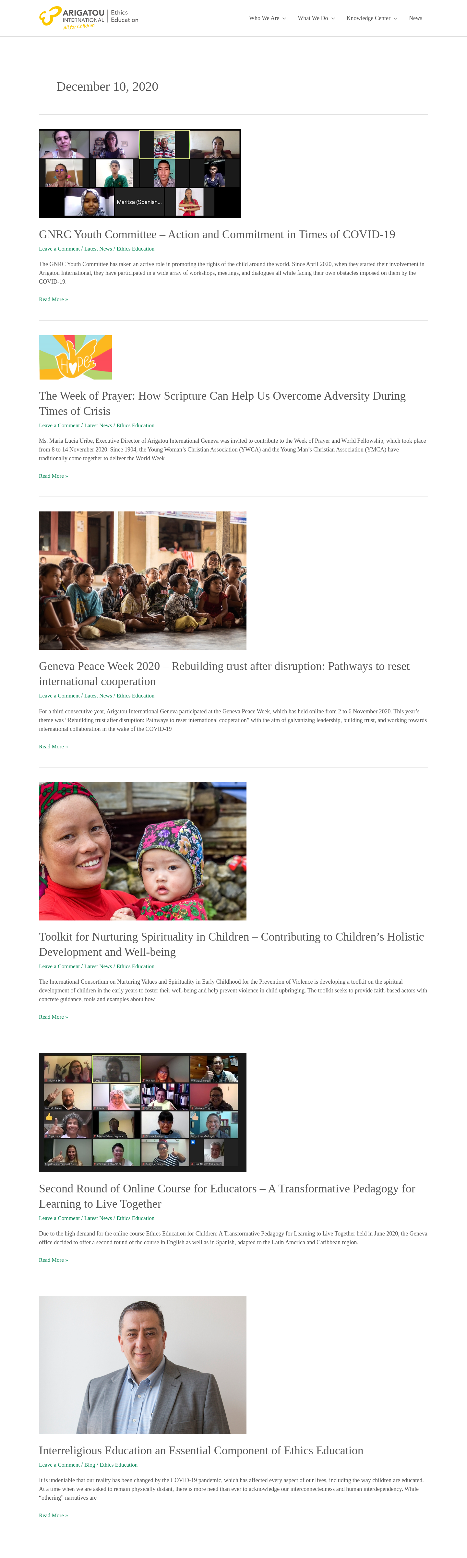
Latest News (100, 248)
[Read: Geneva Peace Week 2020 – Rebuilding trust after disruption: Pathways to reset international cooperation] (142, 579)
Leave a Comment (60, 248)
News (415, 18)
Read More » (54, 298)
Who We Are (264, 18)
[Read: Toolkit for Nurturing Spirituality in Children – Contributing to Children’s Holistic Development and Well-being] (142, 850)
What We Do (313, 18)
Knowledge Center (368, 18)
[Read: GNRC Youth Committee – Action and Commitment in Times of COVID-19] (140, 173)
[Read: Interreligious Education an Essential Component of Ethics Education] (142, 1363)
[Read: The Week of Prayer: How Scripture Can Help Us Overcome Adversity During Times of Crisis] (75, 356)
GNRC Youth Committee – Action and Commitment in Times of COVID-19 (217, 234)
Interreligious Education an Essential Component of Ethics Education (201, 1448)
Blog (92, 1463)
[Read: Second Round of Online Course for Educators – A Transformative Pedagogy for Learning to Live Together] (142, 1110)
